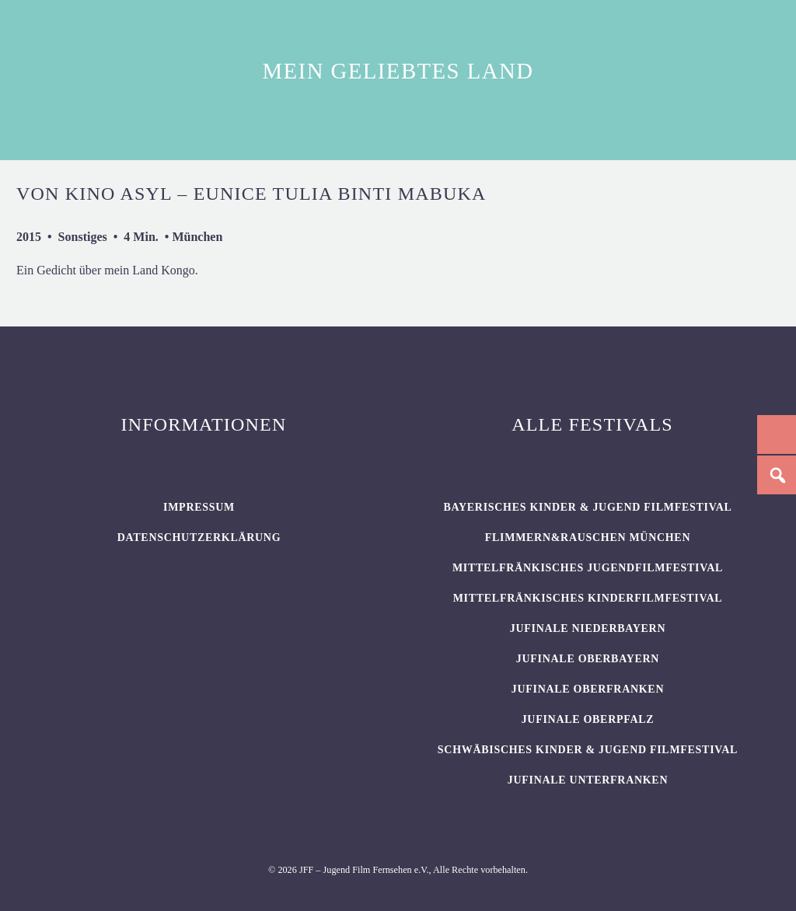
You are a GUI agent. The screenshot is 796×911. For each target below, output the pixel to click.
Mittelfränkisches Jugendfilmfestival (587, 568)
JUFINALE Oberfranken (587, 689)
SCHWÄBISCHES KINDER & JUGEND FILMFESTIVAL (588, 750)
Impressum (199, 507)
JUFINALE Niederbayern (588, 628)
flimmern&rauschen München (587, 537)
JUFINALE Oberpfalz (588, 719)
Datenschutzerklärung (199, 537)
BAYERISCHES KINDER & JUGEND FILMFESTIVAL (587, 507)
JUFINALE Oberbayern (587, 659)
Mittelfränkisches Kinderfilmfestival (588, 598)
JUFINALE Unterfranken (588, 780)
